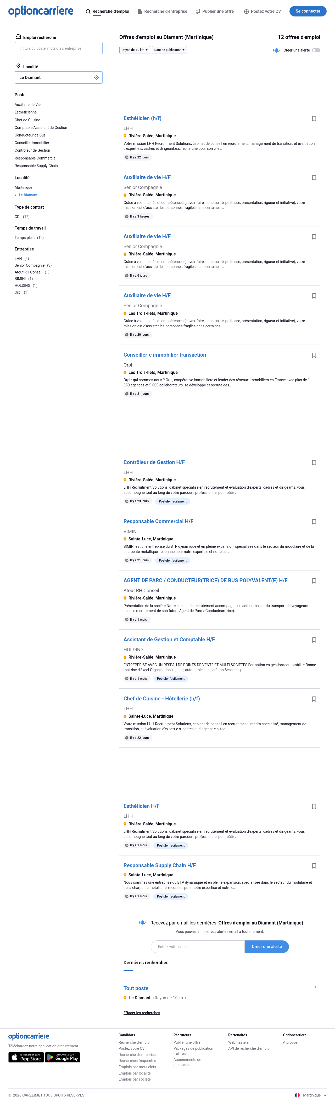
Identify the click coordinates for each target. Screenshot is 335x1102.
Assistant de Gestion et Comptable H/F (169, 639)
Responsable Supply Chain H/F (160, 865)
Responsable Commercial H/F (158, 521)
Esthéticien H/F (142, 806)
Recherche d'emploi (134, 1042)
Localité (27, 66)
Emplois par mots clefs (137, 1067)
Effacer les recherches (142, 1013)
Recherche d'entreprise (137, 1055)
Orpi (128, 365)
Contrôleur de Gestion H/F (154, 462)
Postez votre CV (262, 11)
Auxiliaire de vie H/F (147, 177)
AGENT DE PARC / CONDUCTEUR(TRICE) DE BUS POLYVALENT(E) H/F (206, 580)
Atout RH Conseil (141, 590)
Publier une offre (187, 1042)
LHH (128, 128)
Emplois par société (135, 1079)
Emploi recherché (36, 37)
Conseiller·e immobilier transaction (165, 355)
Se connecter (308, 11)
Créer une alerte (267, 946)
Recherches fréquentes (137, 1061)
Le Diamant (28, 195)
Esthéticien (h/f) (142, 118)
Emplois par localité (134, 1073)
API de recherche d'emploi (249, 1048)
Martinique (23, 187)
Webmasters (238, 1042)
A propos (290, 1042)
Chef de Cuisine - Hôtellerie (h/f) (162, 698)
